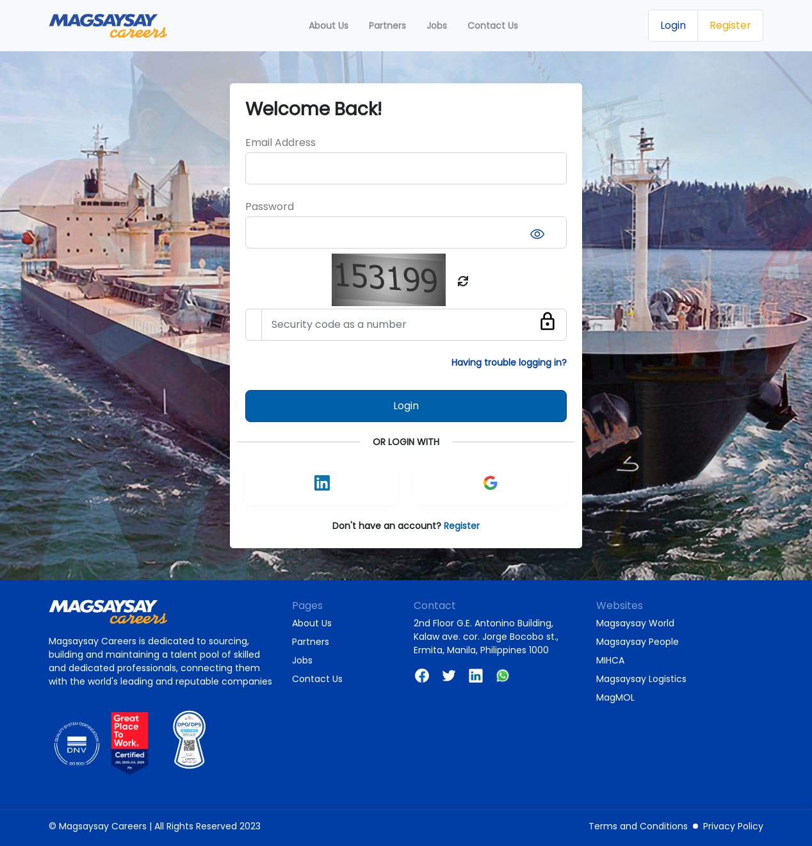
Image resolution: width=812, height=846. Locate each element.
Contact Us (317, 678)
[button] (490, 483)
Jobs (302, 660)
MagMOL (615, 697)
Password (269, 206)
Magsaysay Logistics (641, 678)
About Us (312, 623)
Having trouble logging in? (509, 362)
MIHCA (610, 660)
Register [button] (730, 25)
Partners (310, 641)
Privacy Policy (733, 826)
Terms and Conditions (638, 826)
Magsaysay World (635, 623)
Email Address (280, 142)
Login (406, 405)
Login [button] (673, 25)
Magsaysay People (637, 641)
